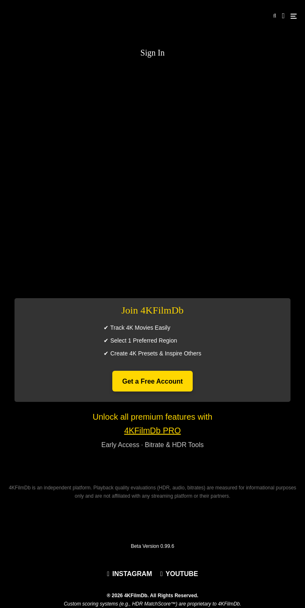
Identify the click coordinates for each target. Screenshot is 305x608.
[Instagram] (129, 574)
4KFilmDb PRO (152, 430)
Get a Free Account (152, 381)
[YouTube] (179, 574)
